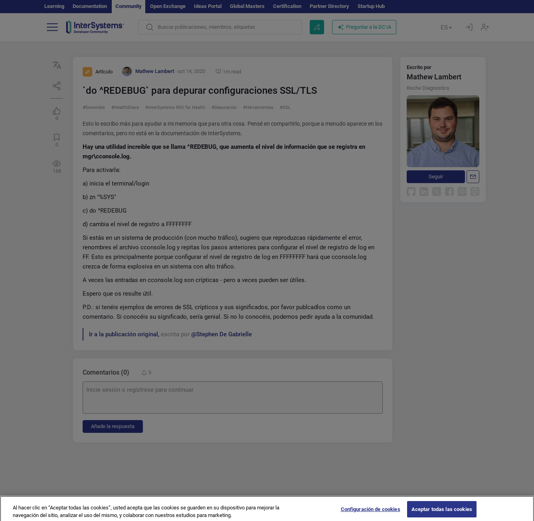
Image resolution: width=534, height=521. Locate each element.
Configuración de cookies (370, 513)
